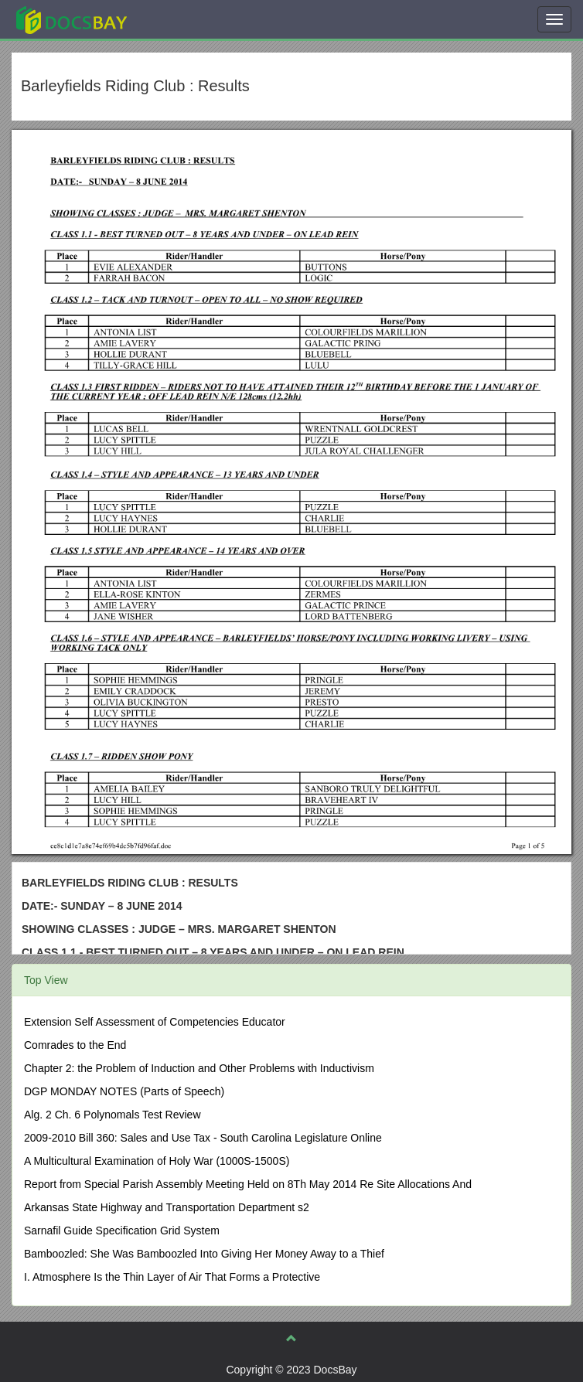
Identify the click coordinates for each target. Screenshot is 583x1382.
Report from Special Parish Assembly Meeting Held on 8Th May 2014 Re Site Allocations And (248, 1184)
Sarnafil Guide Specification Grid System (122, 1230)
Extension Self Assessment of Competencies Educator (154, 1022)
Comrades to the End (75, 1045)
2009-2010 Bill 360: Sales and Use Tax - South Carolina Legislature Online (203, 1138)
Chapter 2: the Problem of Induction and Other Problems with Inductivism (199, 1068)
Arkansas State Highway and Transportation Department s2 (166, 1207)
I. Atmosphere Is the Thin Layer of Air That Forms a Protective (172, 1277)
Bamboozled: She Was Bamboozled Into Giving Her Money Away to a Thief (204, 1254)
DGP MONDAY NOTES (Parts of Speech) (124, 1091)
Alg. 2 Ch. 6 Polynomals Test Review (112, 1114)
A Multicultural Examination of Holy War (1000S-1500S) (156, 1161)
